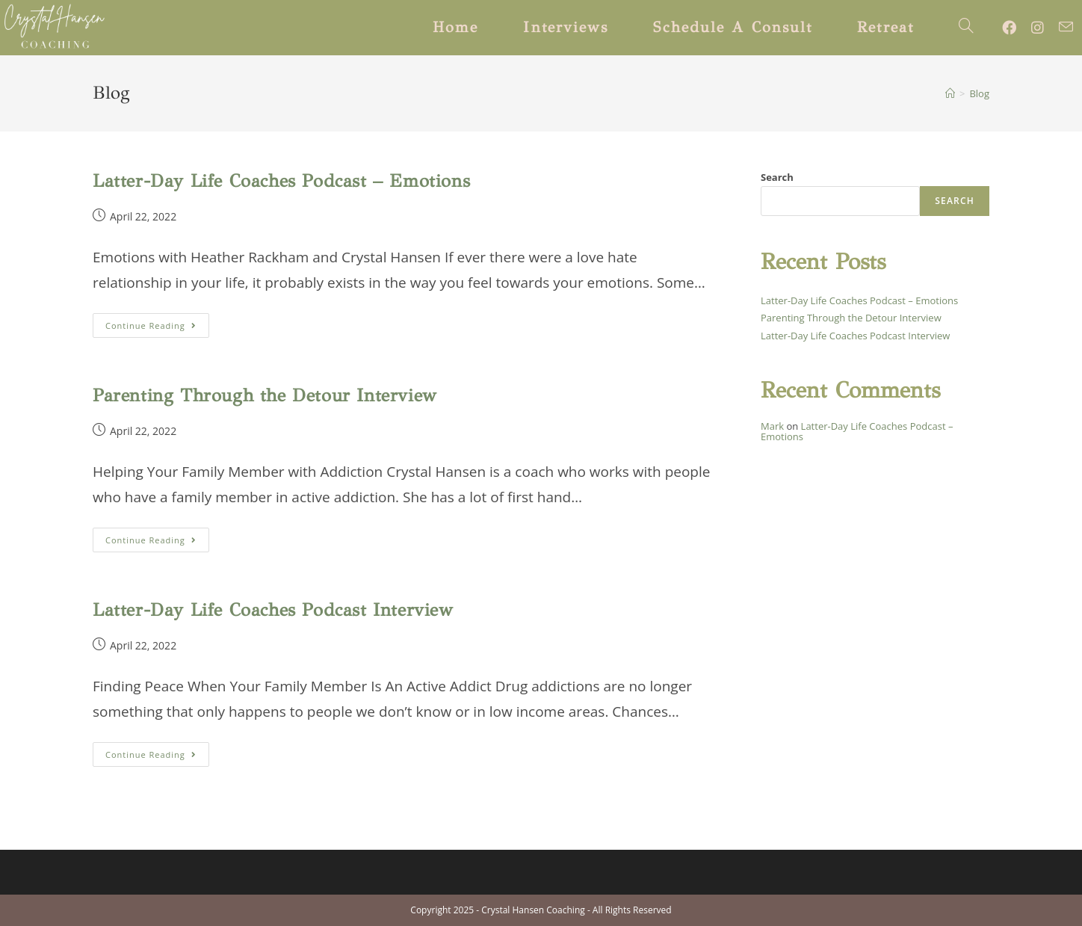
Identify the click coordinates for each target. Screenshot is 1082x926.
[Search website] (966, 27)
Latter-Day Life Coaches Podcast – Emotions (281, 181)
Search (777, 177)
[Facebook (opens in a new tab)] (1016, 27)
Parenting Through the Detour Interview (265, 395)
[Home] (950, 93)
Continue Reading (157, 328)
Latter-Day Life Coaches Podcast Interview (273, 610)
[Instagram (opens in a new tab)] (1045, 27)
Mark (772, 426)
